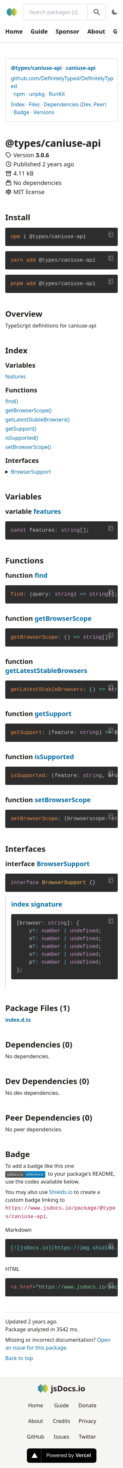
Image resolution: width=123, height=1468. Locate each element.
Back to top (19, 1358)
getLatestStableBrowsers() (37, 419)
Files (34, 104)
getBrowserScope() (28, 410)
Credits (61, 1421)
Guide (39, 31)
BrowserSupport (31, 471)
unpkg (37, 94)
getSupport (53, 713)
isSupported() (21, 437)
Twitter (87, 1436)
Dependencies (61, 104)
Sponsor (68, 31)
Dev (86, 104)
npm (19, 94)
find (40, 575)
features (15, 376)
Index (18, 104)
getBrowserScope (63, 618)
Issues (61, 1436)
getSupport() (20, 428)
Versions (43, 112)
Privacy (87, 1421)
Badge (21, 112)
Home (14, 31)
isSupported (54, 756)
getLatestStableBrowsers (46, 670)
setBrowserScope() (28, 447)
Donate (87, 1405)
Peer (99, 104)
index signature (36, 904)
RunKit (57, 94)
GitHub (35, 1436)
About (96, 31)
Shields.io (61, 1192)
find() (11, 401)
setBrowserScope (62, 799)
